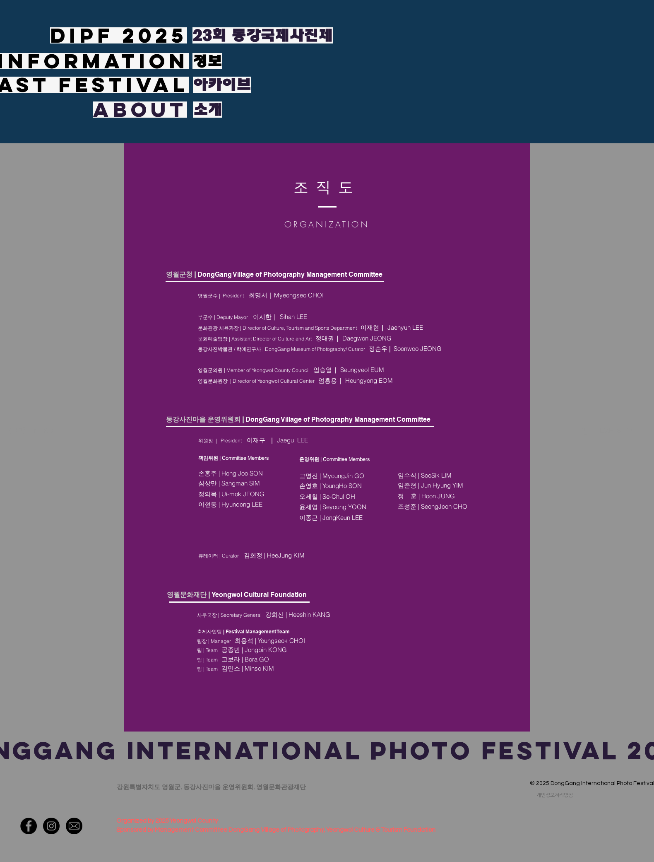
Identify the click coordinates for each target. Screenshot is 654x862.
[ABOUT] (140, 109)
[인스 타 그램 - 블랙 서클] (51, 826)
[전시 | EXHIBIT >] (607, 431)
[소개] (207, 109)
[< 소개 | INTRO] (37, 431)
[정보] (207, 61)
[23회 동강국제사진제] (262, 35)
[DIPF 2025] (118, 35)
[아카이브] (222, 85)
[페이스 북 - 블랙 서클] (28, 826)
